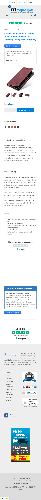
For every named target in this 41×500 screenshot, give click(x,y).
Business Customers (9, 385)
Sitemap (8, 400)
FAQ (7, 375)
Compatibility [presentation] (20, 140)
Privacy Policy (10, 389)
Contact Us (21, 2)
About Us (12, 2)
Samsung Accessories (25, 30)
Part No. (9, 60)
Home (8, 373)
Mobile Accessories (10, 30)
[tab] (10, 140)
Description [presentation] (10, 140)
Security (8, 397)
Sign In (30, 2)
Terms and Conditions (9, 394)
